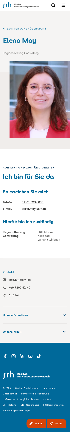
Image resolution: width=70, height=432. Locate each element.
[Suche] (53, 5)
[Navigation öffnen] (63, 5)
